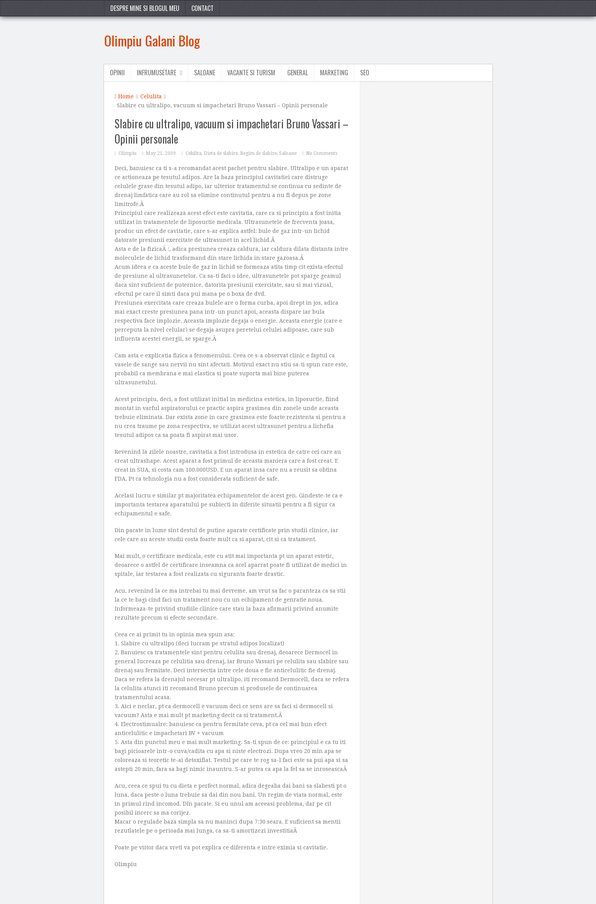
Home (124, 96)
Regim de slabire (258, 153)
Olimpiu (127, 153)
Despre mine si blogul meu (144, 8)
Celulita (151, 96)
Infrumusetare (156, 72)
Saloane (204, 72)
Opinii (117, 72)
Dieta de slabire (221, 153)
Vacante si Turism (251, 72)
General (297, 72)
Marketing (334, 72)
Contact (202, 8)
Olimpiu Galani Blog (152, 40)
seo (364, 72)
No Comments (321, 153)
